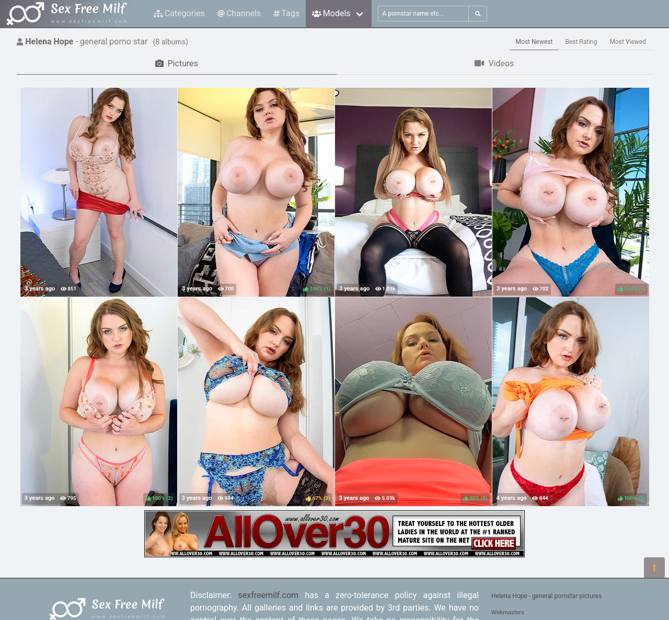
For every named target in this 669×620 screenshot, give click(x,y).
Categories (179, 13)
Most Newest (534, 41)
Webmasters (507, 612)
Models (331, 13)
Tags (286, 13)
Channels (239, 13)
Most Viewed (628, 41)
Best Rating (581, 41)
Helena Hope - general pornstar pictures (546, 596)
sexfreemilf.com (268, 595)
